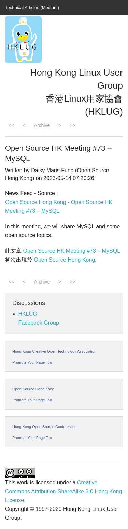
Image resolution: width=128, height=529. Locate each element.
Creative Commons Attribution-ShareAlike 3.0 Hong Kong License (63, 491)
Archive (42, 125)
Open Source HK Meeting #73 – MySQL (71, 251)
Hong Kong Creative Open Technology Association (54, 351)
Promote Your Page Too (32, 362)
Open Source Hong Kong (64, 260)
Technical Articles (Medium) (32, 7)
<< (11, 125)
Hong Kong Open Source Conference (43, 427)
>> (72, 125)
